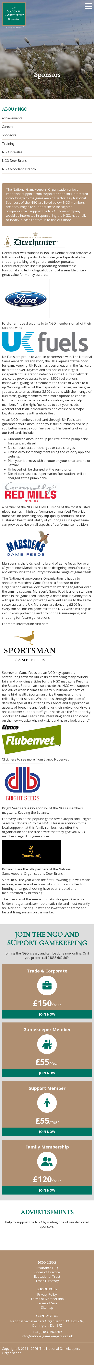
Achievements (12, 118)
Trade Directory (47, 1281)
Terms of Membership (47, 1299)
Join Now (47, 1014)
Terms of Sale (47, 1303)
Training (8, 143)
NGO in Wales (12, 152)
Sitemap (47, 1307)
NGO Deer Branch (15, 160)
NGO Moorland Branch (19, 169)
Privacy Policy (47, 1294)
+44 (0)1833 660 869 (47, 1332)
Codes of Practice (47, 1272)
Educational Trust (47, 1276)
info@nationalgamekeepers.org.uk (47, 1336)
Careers (8, 126)
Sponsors (9, 135)
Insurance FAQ (47, 1268)
